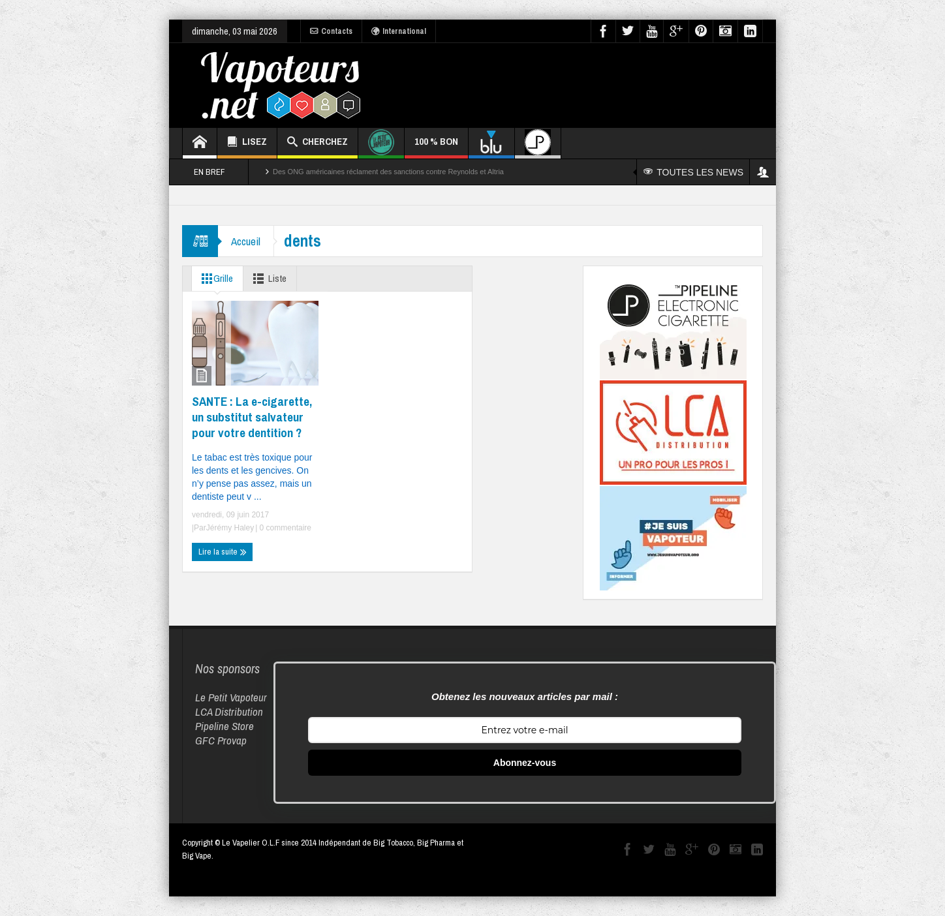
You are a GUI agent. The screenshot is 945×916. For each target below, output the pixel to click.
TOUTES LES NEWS (693, 172)
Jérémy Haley (230, 527)
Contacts (331, 31)
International (398, 31)
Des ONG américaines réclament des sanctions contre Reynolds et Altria (388, 172)
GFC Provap (221, 740)
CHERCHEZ (317, 143)
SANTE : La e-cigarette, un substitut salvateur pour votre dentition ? (252, 416)
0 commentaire (284, 527)
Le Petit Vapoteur (231, 697)
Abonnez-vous (524, 762)
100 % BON (436, 146)
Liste (267, 278)
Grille (214, 278)
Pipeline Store (224, 725)
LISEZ (247, 143)
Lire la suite (222, 552)
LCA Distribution (229, 711)
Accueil (245, 241)
